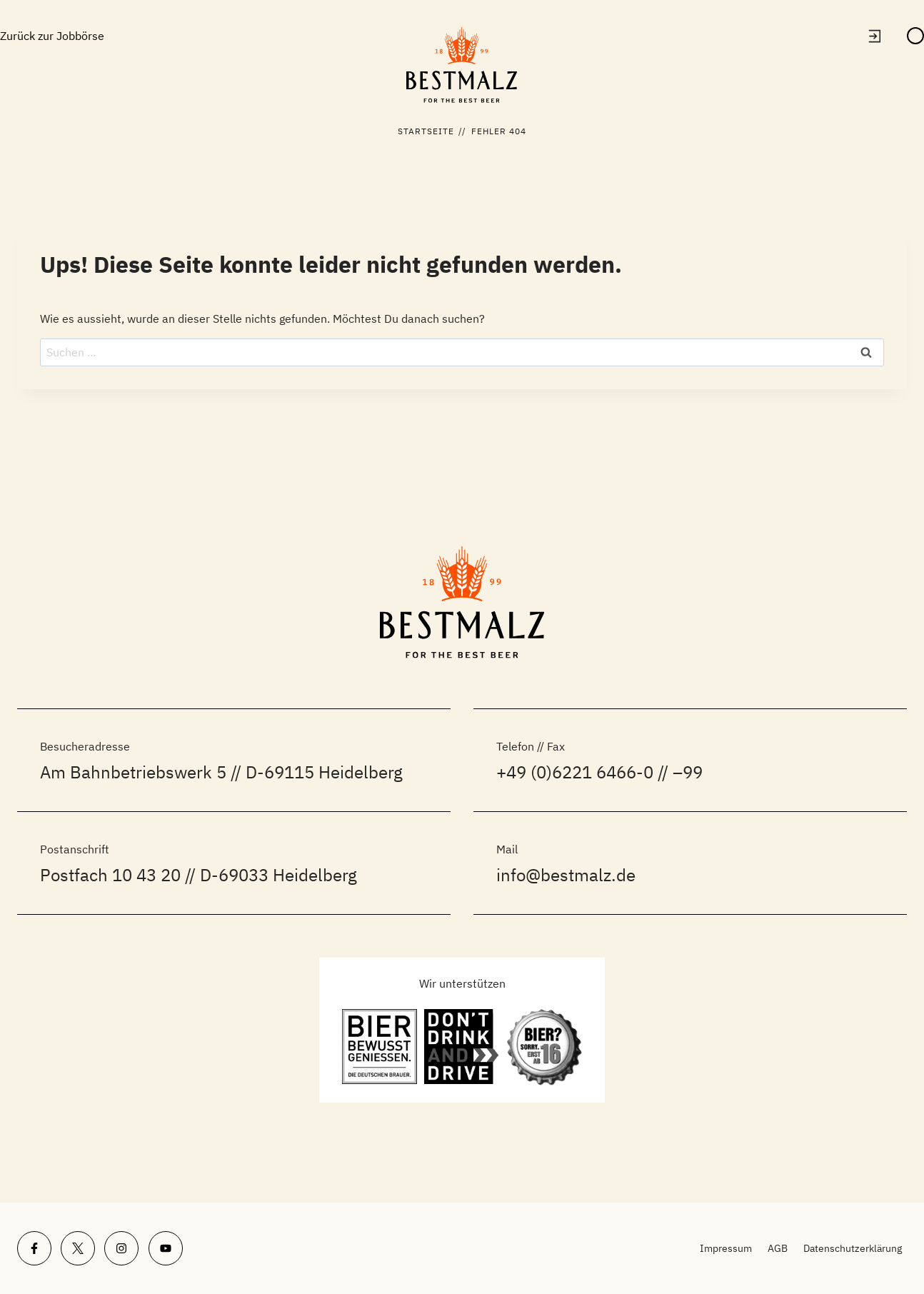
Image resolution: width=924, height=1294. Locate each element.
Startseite (426, 131)
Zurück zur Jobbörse (52, 36)
